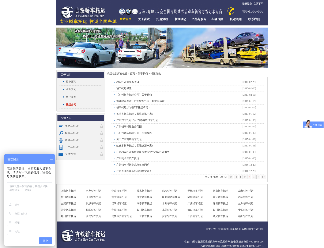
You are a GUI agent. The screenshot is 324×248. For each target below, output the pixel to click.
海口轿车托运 (195, 209)
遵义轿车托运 (220, 216)
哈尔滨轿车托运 (171, 197)
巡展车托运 (69, 140)
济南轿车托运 (93, 216)
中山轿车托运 (119, 190)
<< (230, 177)
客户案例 (71, 96)
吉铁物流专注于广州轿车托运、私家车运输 (140, 101)
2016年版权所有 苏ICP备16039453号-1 (242, 245)
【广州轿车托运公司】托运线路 (134, 132)
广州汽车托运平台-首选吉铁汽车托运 (137, 120)
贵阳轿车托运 (245, 209)
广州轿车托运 (195, 203)
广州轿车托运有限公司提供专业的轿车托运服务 (143, 151)
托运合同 (71, 104)
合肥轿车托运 (68, 203)
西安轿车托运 (245, 197)
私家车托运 (69, 133)
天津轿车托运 (93, 197)
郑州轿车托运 (68, 216)
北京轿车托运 (144, 197)
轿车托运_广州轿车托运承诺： (133, 107)
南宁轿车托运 (144, 203)
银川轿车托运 (144, 209)
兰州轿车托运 (245, 203)
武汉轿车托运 (93, 203)
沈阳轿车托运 (93, 209)
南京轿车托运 (119, 197)
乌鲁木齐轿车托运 (122, 216)
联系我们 (235, 228)
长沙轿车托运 (195, 216)
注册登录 (247, 3)
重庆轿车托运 (220, 197)
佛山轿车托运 (220, 190)
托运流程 (223, 228)
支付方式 (67, 154)
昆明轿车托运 (119, 203)
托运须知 (258, 228)
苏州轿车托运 (93, 190)
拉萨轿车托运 (169, 216)
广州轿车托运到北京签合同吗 (132, 164)
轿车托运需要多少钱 (127, 82)
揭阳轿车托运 (195, 197)
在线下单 (258, 3)
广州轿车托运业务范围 (129, 126)
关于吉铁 (211, 228)
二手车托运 (69, 147)
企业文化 (71, 89)
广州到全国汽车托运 (127, 158)
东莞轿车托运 (169, 209)
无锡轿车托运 (195, 190)
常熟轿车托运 (169, 203)
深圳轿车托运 (220, 203)
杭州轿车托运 (68, 197)
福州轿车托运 (245, 216)
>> (263, 177)
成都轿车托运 (245, 190)
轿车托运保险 (124, 88)
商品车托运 (69, 126)
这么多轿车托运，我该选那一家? (134, 113)
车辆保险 (247, 228)
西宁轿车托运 (68, 209)
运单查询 (71, 81)
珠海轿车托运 (169, 190)
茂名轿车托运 (144, 190)
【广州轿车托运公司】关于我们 (134, 94)
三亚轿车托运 (144, 216)
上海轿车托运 (68, 190)
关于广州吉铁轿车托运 (129, 139)
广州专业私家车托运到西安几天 (134, 171)
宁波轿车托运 (119, 209)
